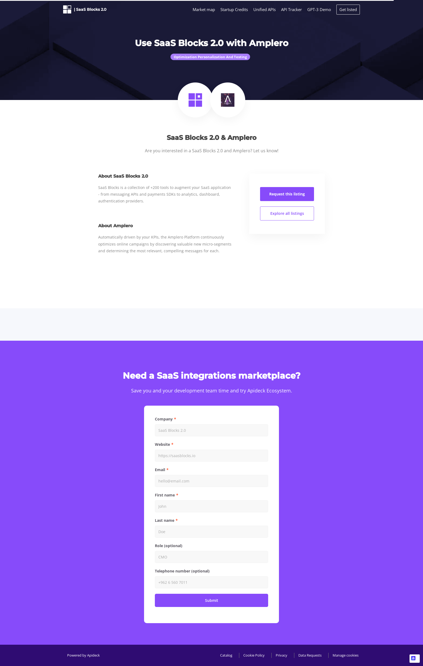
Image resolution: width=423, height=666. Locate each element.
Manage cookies (346, 655)
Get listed (348, 9)
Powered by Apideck (83, 655)
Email (160, 469)
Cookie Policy (254, 655)
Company (164, 419)
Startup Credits (234, 9)
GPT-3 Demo (319, 9)
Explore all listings (287, 213)
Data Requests (310, 655)
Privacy (281, 655)
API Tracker (291, 9)
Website (162, 444)
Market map (204, 9)
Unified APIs (264, 9)
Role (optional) (168, 545)
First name (165, 495)
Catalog (226, 655)
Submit (211, 600)
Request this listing (287, 193)
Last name (164, 520)
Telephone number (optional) (182, 571)
